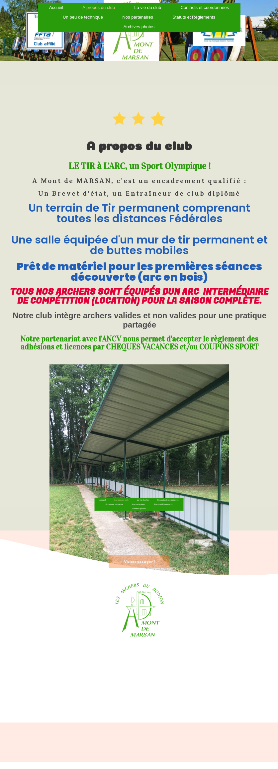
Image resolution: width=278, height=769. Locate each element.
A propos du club (127, 491)
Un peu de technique (122, 494)
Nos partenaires (138, 494)
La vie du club (142, 491)
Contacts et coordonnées (159, 491)
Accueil (113, 491)
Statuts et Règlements (155, 494)
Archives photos (139, 6)
